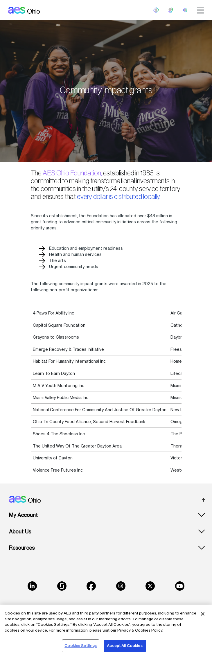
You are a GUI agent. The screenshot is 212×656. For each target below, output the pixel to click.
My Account (23, 515)
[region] (106, 630)
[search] (185, 10)
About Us (20, 532)
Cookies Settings (80, 645)
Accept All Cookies (124, 645)
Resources (22, 548)
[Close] (202, 614)
